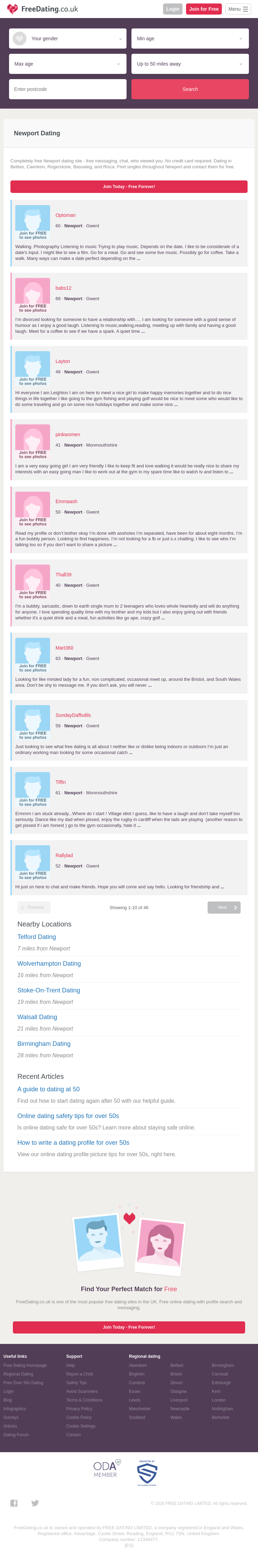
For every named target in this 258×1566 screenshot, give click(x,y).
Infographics (14, 1408)
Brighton (137, 1374)
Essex (134, 1391)
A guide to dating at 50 (48, 1089)
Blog (7, 1400)
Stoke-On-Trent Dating (48, 990)
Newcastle (180, 1408)
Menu (234, 9)
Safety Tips (76, 1382)
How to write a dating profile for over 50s (73, 1142)
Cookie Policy (79, 1417)
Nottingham (222, 1408)
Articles (10, 1426)
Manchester (140, 1408)
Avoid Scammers (82, 1391)
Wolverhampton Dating (49, 963)
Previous (36, 907)
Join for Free (204, 9)
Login (172, 9)
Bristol (176, 1374)
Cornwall (220, 1374)
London (219, 1400)
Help (70, 1365)
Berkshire (220, 1417)
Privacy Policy (79, 1408)
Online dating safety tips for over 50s (68, 1115)
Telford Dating (36, 936)
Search (190, 89)
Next (222, 907)
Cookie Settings (81, 1426)
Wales (176, 1417)
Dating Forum (16, 1434)
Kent (216, 1391)
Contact (73, 1434)
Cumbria (137, 1382)
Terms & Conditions (84, 1400)
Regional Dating (18, 1374)
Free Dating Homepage (25, 1365)
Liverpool (178, 1400)
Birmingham (223, 1365)
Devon (176, 1382)
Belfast (176, 1365)
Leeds (134, 1400)
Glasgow (178, 1391)
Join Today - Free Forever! (129, 186)
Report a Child (79, 1374)
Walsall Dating (37, 1017)
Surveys (10, 1417)
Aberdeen (138, 1365)
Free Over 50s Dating (23, 1382)
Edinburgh (221, 1382)
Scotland (137, 1417)
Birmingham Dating (44, 1043)
